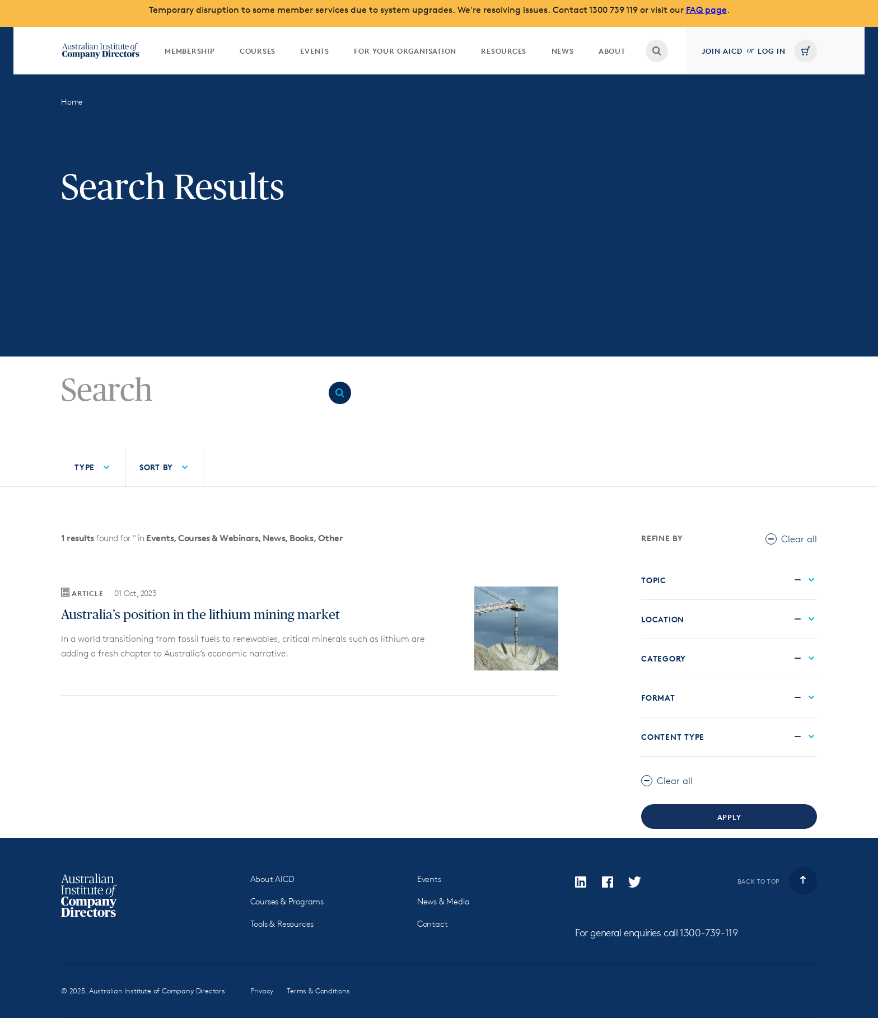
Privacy (262, 990)
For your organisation (405, 50)
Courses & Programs (287, 901)
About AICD (272, 879)
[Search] (190, 391)
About (612, 50)
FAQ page (706, 9)
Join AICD (722, 50)
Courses (257, 50)
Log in (772, 50)
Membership (190, 50)
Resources (503, 50)
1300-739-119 (708, 932)
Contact (432, 923)
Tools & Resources (282, 923)
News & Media (443, 901)
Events (314, 50)
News (563, 50)
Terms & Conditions (318, 990)
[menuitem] (190, 50)
